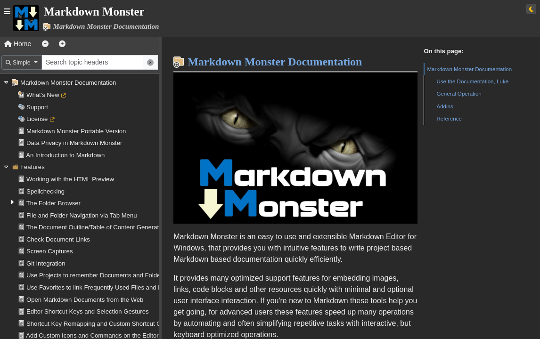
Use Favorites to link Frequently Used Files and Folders (102, 287)
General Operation (458, 93)
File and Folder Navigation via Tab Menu (81, 215)
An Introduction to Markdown (65, 155)
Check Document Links (58, 239)
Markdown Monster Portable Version (76, 131)
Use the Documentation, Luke (472, 81)
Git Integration (45, 263)
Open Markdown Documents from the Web (84, 299)
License (37, 118)
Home (17, 44)
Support (37, 107)
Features (32, 166)
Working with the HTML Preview (70, 179)
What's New (42, 94)
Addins (444, 106)
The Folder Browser (53, 203)
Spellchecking (45, 191)
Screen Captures (49, 251)
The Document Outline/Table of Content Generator (95, 227)
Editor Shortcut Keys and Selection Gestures (87, 311)
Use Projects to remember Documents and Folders (95, 275)
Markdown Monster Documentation (68, 82)
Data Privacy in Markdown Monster (74, 142)
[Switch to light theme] (531, 9)
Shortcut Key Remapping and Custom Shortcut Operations (106, 323)
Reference (449, 118)
